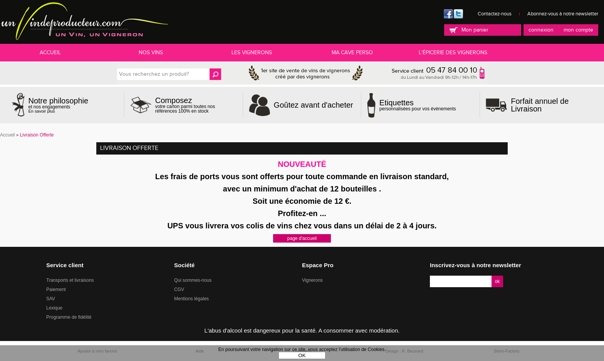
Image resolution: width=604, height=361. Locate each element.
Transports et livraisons (70, 280)
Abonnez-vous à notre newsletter (562, 14)
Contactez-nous (495, 14)
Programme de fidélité (68, 317)
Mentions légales (191, 298)
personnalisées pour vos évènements (417, 105)
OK (301, 355)
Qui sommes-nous (192, 280)
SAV (50, 298)
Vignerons (312, 280)
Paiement (56, 289)
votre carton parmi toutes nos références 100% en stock (196, 104)
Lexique (54, 308)
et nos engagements (59, 105)
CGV (179, 289)
